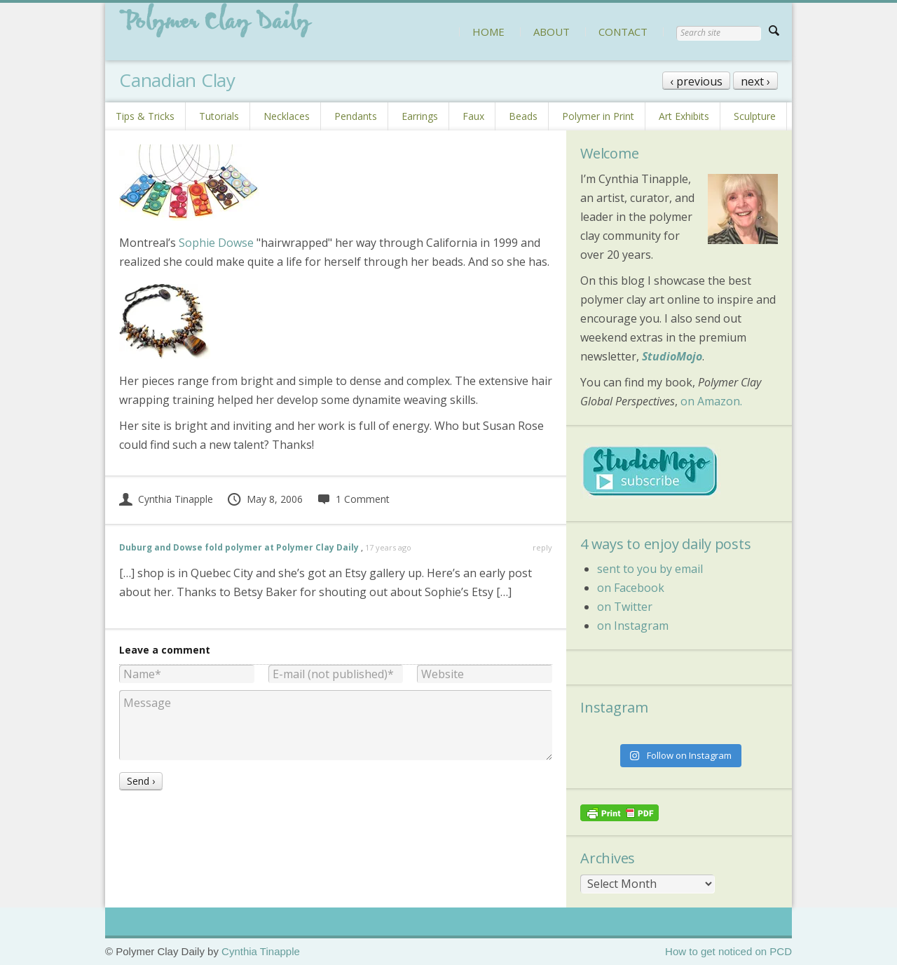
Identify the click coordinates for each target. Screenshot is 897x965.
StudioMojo (672, 356)
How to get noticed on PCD (728, 951)
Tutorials (219, 116)
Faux (473, 116)
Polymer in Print (598, 116)
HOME (488, 32)
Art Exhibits (684, 116)
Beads (523, 116)
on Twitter (624, 606)
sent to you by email (650, 568)
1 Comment (353, 499)
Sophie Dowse (216, 242)
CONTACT (623, 32)
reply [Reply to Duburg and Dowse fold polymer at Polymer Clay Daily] (542, 547)
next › (755, 81)
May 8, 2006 (264, 499)
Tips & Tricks (145, 116)
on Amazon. (711, 401)
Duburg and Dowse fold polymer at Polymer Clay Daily (239, 547)
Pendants (355, 116)
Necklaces (286, 116)
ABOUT (551, 32)
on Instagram (633, 625)
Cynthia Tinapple (166, 499)
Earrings (420, 116)
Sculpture (755, 116)
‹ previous (696, 81)
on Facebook (630, 587)
